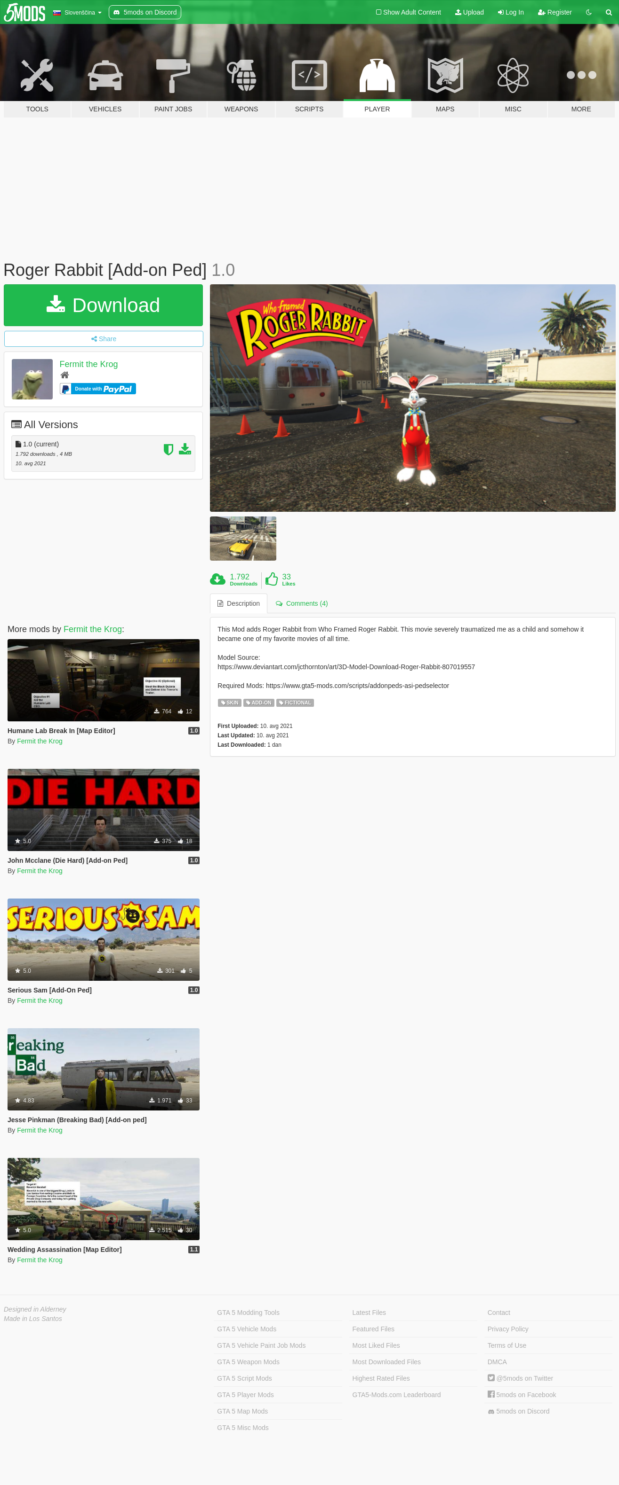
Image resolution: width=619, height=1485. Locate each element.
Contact (499, 1312)
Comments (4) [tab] (302, 603)
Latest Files (369, 1312)
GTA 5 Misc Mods (242, 1427)
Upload (469, 12)
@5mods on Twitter (520, 1378)
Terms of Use (507, 1345)
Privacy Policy (508, 1329)
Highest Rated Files (381, 1378)
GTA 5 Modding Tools (248, 1312)
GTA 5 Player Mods (245, 1395)
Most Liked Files (376, 1345)
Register (555, 12)
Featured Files (373, 1329)
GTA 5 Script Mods (244, 1378)
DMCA (497, 1362)
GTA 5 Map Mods (242, 1411)
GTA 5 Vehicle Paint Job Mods (261, 1345)
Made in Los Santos (33, 1318)
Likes (288, 583)
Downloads (244, 583)
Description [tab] (238, 603)
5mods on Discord (519, 1411)
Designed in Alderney (35, 1309)
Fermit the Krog (89, 364)
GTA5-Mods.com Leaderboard (397, 1395)
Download (103, 305)
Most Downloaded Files (387, 1362)
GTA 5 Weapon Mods (248, 1362)
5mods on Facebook (522, 1395)
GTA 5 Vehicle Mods (246, 1329)
